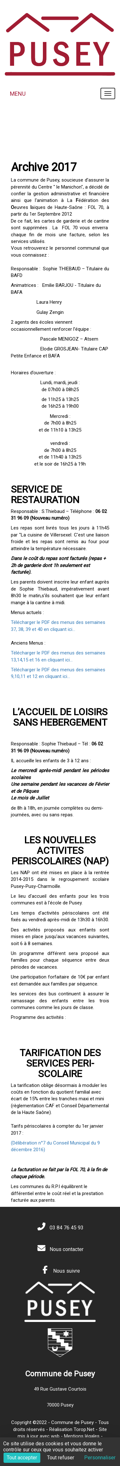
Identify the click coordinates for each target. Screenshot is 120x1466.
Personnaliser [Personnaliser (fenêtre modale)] (100, 1458)
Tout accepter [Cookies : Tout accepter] (22, 1458)
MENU (18, 93)
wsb (55, 1436)
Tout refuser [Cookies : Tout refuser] (60, 1458)
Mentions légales (82, 1436)
